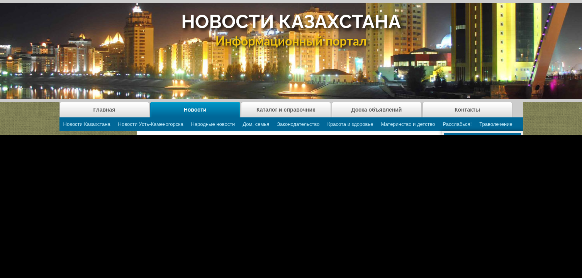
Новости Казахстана (86, 124)
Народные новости (213, 124)
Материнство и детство (408, 124)
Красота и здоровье (350, 124)
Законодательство (298, 124)
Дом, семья (256, 124)
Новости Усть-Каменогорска (150, 124)
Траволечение (495, 124)
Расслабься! (457, 124)
